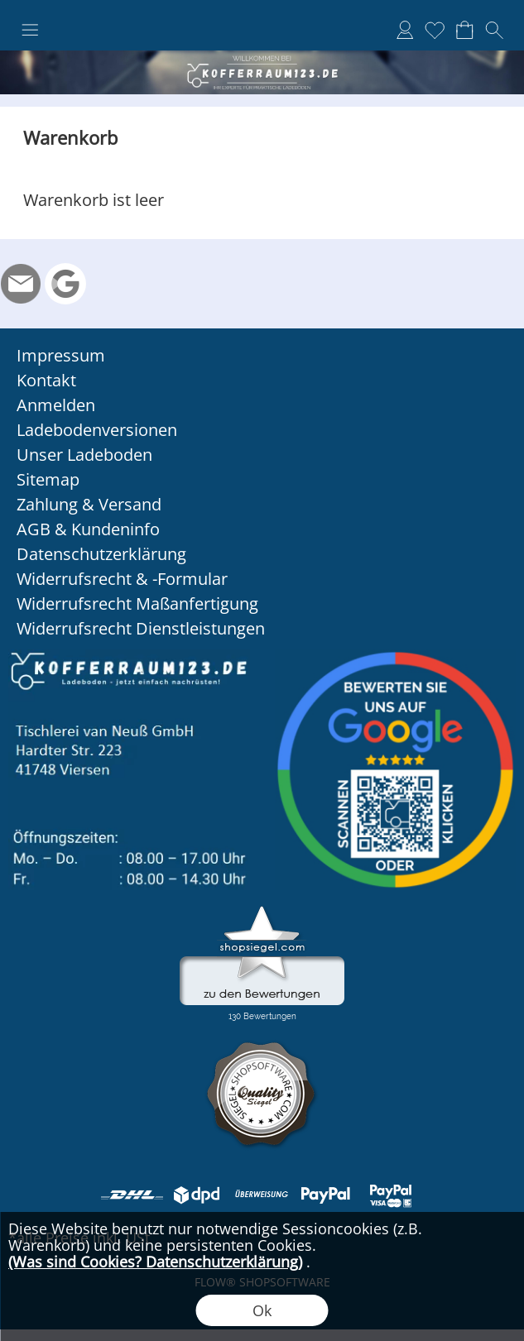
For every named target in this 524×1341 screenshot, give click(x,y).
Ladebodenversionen (97, 430)
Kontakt (46, 380)
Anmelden (56, 405)
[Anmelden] (405, 30)
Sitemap (48, 479)
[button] (30, 30)
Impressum (61, 355)
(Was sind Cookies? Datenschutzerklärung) (155, 1262)
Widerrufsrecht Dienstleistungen (141, 628)
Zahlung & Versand (89, 504)
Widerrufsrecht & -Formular (122, 579)
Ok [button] (262, 1310)
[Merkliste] (434, 30)
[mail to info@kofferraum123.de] (20, 283)
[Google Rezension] (65, 283)
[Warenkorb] (464, 30)
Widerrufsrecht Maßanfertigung (137, 603)
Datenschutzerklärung (101, 554)
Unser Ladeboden (84, 454)
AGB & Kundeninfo (88, 529)
